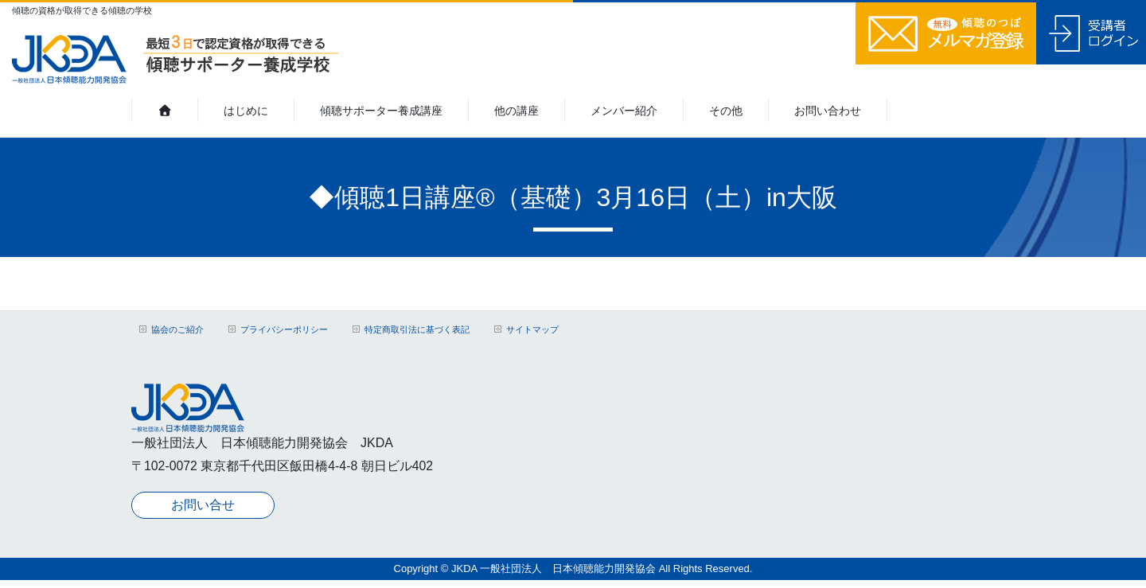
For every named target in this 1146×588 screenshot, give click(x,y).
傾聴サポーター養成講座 (381, 110)
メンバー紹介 (624, 110)
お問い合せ (203, 501)
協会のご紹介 (177, 329)
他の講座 (516, 110)
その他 (726, 110)
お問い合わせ (827, 110)
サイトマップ (532, 329)
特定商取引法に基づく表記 (417, 329)
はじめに (246, 110)
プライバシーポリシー (284, 329)
